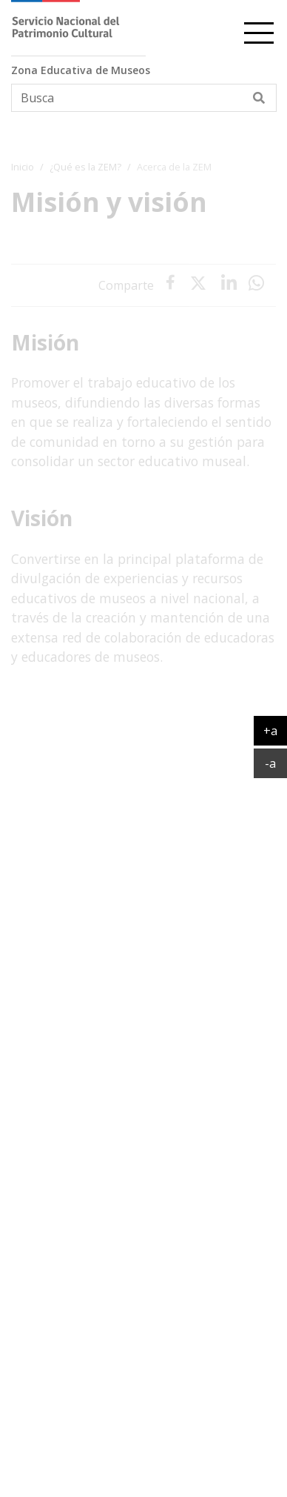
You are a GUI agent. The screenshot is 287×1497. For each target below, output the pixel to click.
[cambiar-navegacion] (259, 30)
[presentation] (229, 285)
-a (276, 762)
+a (275, 730)
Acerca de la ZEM (174, 166)
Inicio (22, 166)
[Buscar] (259, 98)
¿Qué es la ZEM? (85, 166)
